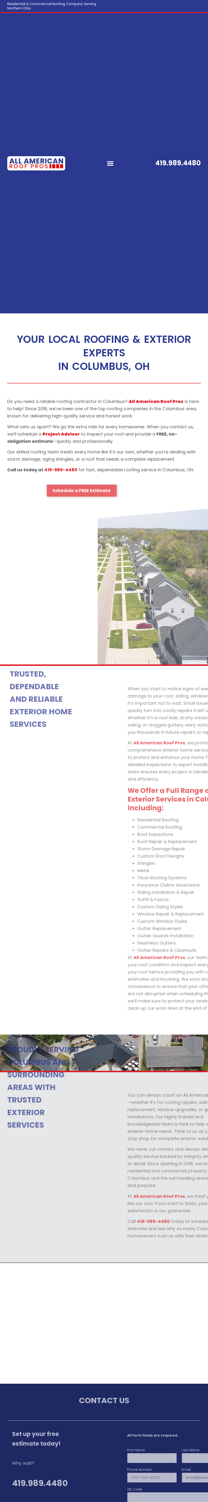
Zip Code (178, 1490)
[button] (110, 163)
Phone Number (183, 1470)
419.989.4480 (178, 163)
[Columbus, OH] (104, 1323)
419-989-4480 (60, 470)
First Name (180, 1450)
